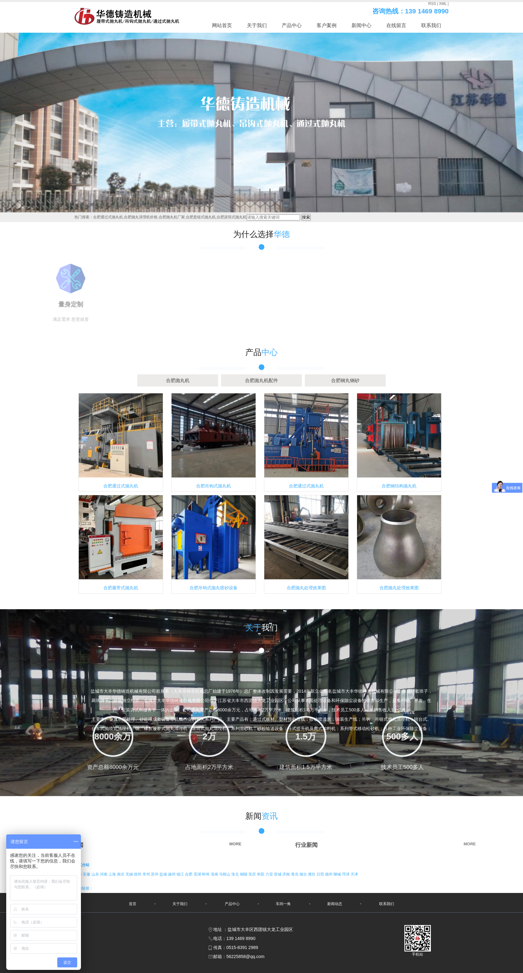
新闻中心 (361, 25)
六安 (270, 874)
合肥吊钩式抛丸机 (213, 485)
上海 (112, 874)
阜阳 (261, 874)
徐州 (138, 874)
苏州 (155, 874)
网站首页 (222, 25)
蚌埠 (206, 874)
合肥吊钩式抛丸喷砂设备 (214, 587)
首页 (132, 904)
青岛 (295, 874)
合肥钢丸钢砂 (291, 380)
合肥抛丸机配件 (261, 380)
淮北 (235, 874)
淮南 (215, 874)
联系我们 (431, 25)
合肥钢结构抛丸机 (399, 485)
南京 (121, 874)
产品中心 (292, 25)
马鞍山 (225, 874)
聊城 (337, 874)
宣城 (278, 874)
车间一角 (283, 904)
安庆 (252, 874)
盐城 (163, 874)
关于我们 (257, 25)
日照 (321, 874)
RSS (432, 4)
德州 (329, 874)
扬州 (172, 874)
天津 (354, 874)
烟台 (303, 874)
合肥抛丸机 (232, 380)
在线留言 (396, 25)
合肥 (189, 874)
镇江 (181, 874)
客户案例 (327, 25)
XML (442, 4)
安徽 (87, 874)
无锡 (129, 874)
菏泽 (346, 874)
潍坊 (312, 874)
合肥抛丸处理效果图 (306, 587)
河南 (104, 874)
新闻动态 (334, 904)
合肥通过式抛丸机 (120, 485)
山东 (96, 874)
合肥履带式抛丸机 (120, 587)
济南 (286, 874)
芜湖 (198, 874)
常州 (147, 874)
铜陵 (244, 874)
